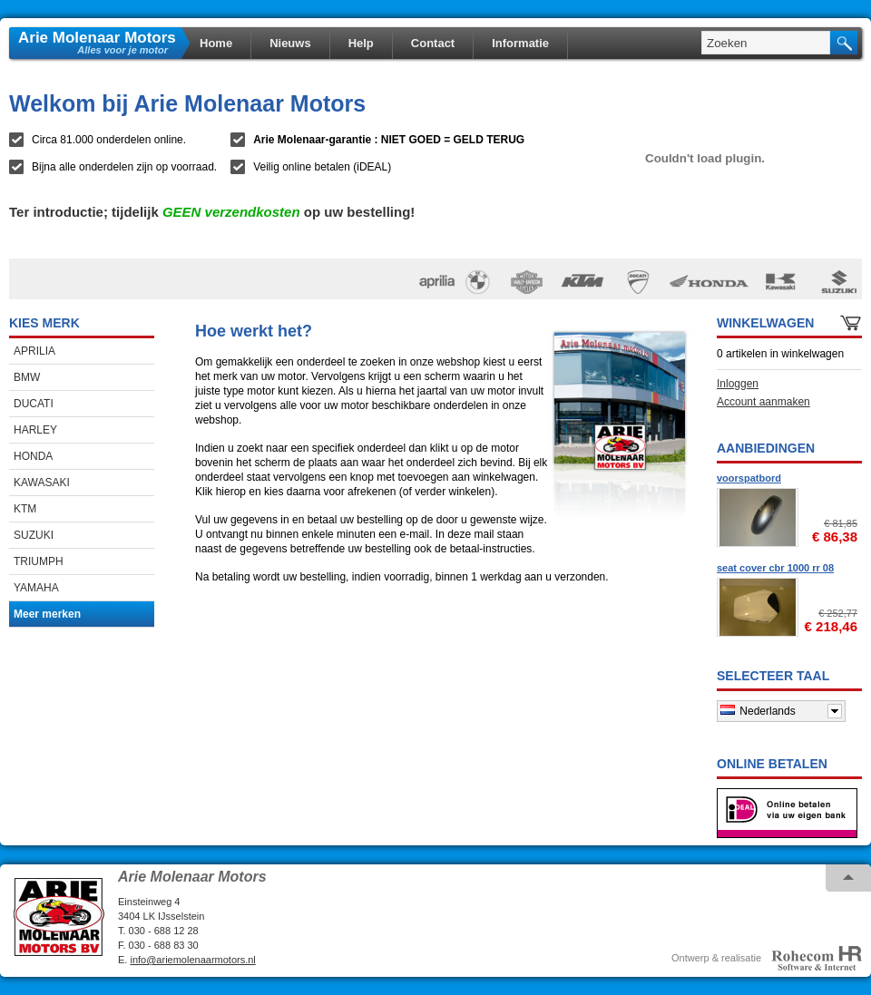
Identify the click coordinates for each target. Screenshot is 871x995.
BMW (27, 377)
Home (216, 43)
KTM (25, 508)
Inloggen (737, 383)
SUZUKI (34, 535)
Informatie (520, 43)
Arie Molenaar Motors (97, 36)
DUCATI (34, 403)
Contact (433, 43)
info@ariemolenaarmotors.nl (192, 959)
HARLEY (35, 430)
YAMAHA (36, 587)
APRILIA (34, 351)
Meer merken (47, 614)
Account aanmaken (763, 401)
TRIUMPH (39, 561)
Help (361, 43)
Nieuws (290, 43)
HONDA (33, 456)
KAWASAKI (42, 482)
